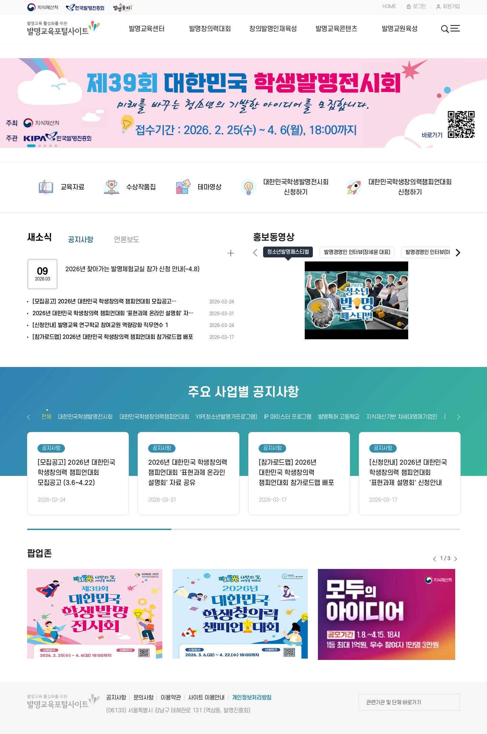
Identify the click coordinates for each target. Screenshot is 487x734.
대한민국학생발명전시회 (85, 417)
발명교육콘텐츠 (336, 29)
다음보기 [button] (458, 417)
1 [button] (99, 529)
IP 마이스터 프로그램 (287, 417)
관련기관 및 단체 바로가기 (393, 702)
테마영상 (209, 187)
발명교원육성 (400, 29)
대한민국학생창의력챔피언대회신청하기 (410, 187)
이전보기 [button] (28, 417)
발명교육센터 (147, 29)
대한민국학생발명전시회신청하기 (296, 187)
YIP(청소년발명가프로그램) (226, 417)
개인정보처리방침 (252, 698)
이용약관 (171, 698)
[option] (243, 103)
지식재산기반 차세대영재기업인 (401, 417)
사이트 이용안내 (206, 698)
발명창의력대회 (210, 29)
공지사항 (80, 240)
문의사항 (144, 698)
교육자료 (72, 187)
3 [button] (388, 529)
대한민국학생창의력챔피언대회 (154, 417)
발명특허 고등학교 (339, 417)
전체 (46, 417)
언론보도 (126, 240)
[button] (457, 252)
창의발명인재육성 (273, 29)
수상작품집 (141, 187)
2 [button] (243, 529)
